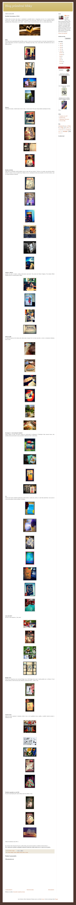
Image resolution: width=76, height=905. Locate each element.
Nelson (59, 131)
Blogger (56, 899)
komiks (23, 852)
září (60, 58)
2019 (61, 45)
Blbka (9, 852)
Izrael (70, 128)
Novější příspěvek (9, 889)
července (61, 61)
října (60, 56)
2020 (61, 43)
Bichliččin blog (62, 117)
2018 (61, 47)
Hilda (21, 852)
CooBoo (14, 852)
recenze (65, 131)
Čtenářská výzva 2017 (63, 116)
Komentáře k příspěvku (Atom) (19, 891)
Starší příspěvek (51, 889)
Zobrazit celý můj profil (62, 33)
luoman (43, 899)
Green (59, 128)
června (60, 63)
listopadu (61, 54)
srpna (60, 59)
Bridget (12, 852)
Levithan (26, 852)
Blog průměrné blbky (18, 6)
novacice (67, 15)
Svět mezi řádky (62, 120)
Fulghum (18, 852)
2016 (61, 51)
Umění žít (64, 87)
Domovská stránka (30, 889)
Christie (66, 128)
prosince (61, 52)
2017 (61, 49)
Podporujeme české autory (64, 119)
